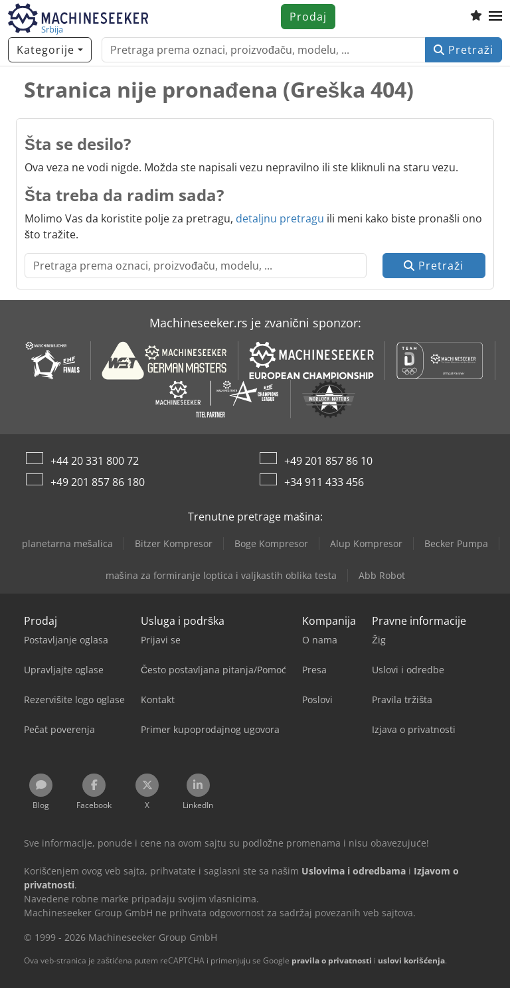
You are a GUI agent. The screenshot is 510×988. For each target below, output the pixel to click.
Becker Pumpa (456, 543)
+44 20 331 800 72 (94, 460)
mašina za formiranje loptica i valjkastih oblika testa (221, 575)
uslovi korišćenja (411, 960)
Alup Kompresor (366, 543)
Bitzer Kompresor (173, 543)
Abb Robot (382, 575)
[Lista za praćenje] (476, 16)
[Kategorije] (50, 49)
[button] (495, 16)
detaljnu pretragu (280, 218)
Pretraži (463, 49)
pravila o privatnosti (332, 960)
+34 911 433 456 (324, 482)
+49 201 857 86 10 (328, 460)
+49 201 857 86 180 (97, 482)
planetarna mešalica (67, 543)
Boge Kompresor (271, 543)
